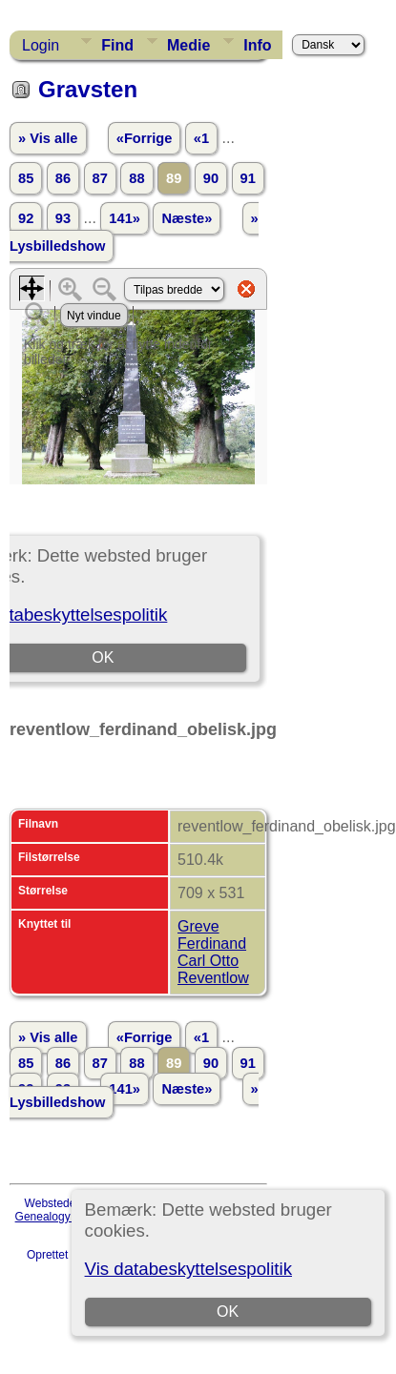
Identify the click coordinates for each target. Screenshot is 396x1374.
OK (228, 1311)
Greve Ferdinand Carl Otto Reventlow (213, 952)
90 (211, 178)
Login (40, 45)
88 (136, 178)
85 (25, 178)
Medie (188, 45)
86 (63, 178)
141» (124, 218)
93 (63, 218)
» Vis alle (47, 138)
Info (257, 45)
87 (100, 178)
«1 (201, 138)
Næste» (186, 218)
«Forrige (144, 138)
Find (117, 45)
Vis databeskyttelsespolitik (188, 1269)
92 (25, 218)
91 (248, 178)
